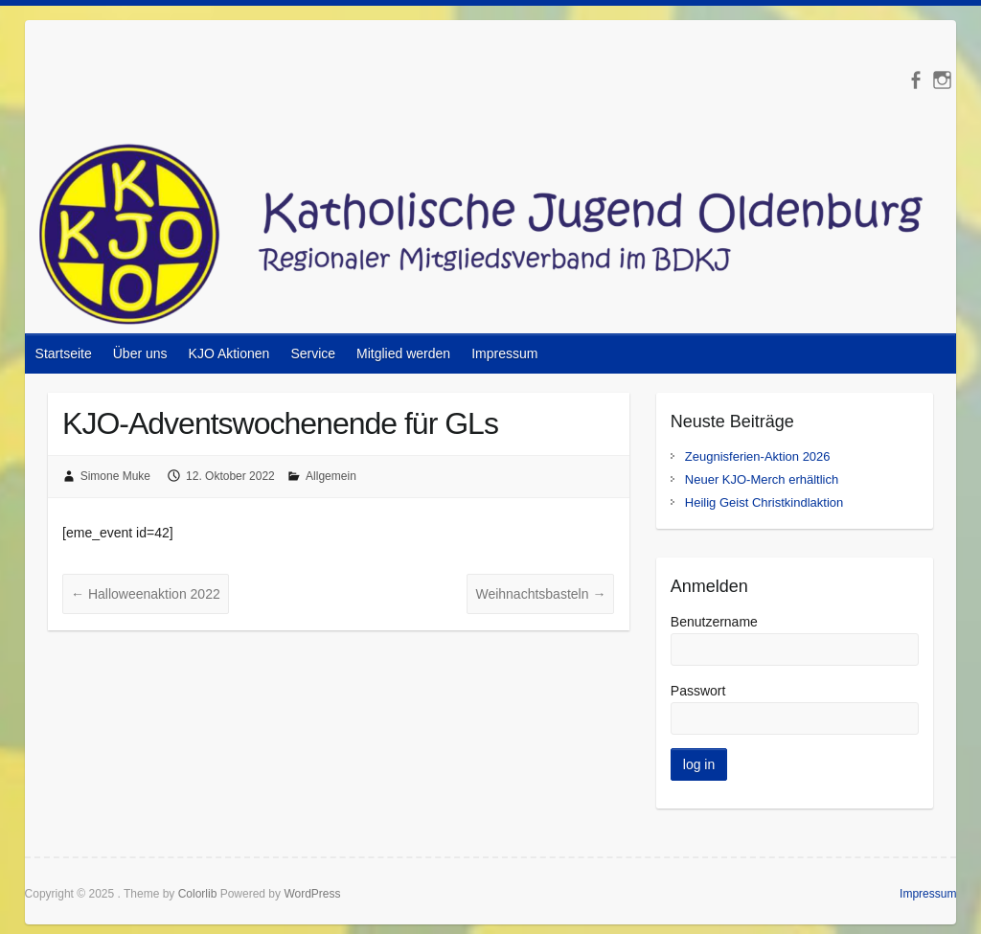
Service (312, 353)
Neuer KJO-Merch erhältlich (761, 479)
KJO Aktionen (229, 353)
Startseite (63, 353)
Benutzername (714, 621)
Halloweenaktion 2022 (145, 594)
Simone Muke (115, 476)
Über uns (140, 353)
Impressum (504, 353)
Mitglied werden (403, 353)
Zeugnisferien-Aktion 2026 (758, 456)
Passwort (698, 690)
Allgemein (331, 476)
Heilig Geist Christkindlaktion (764, 502)
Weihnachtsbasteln (540, 594)
